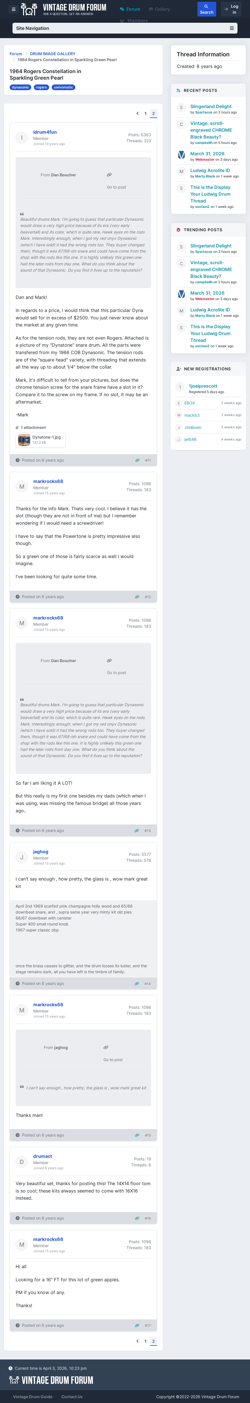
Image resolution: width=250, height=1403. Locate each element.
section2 (203, 206)
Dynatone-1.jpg (46, 437)
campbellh (204, 142)
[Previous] (137, 113)
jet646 (190, 439)
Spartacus (204, 112)
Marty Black (205, 176)
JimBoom (192, 427)
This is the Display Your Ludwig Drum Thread (210, 194)
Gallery (159, 9)
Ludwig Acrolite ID (210, 170)
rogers (41, 87)
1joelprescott (203, 386)
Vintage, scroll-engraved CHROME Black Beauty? (211, 130)
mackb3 (192, 415)
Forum (130, 9)
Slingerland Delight (211, 106)
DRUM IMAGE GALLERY (53, 53)
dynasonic (20, 87)
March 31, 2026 (207, 153)
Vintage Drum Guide (32, 1396)
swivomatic (63, 87)
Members (134, 20)
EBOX (189, 402)
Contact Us (72, 1396)
